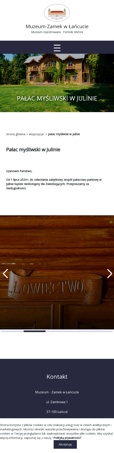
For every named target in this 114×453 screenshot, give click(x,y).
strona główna (15, 134)
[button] (109, 273)
